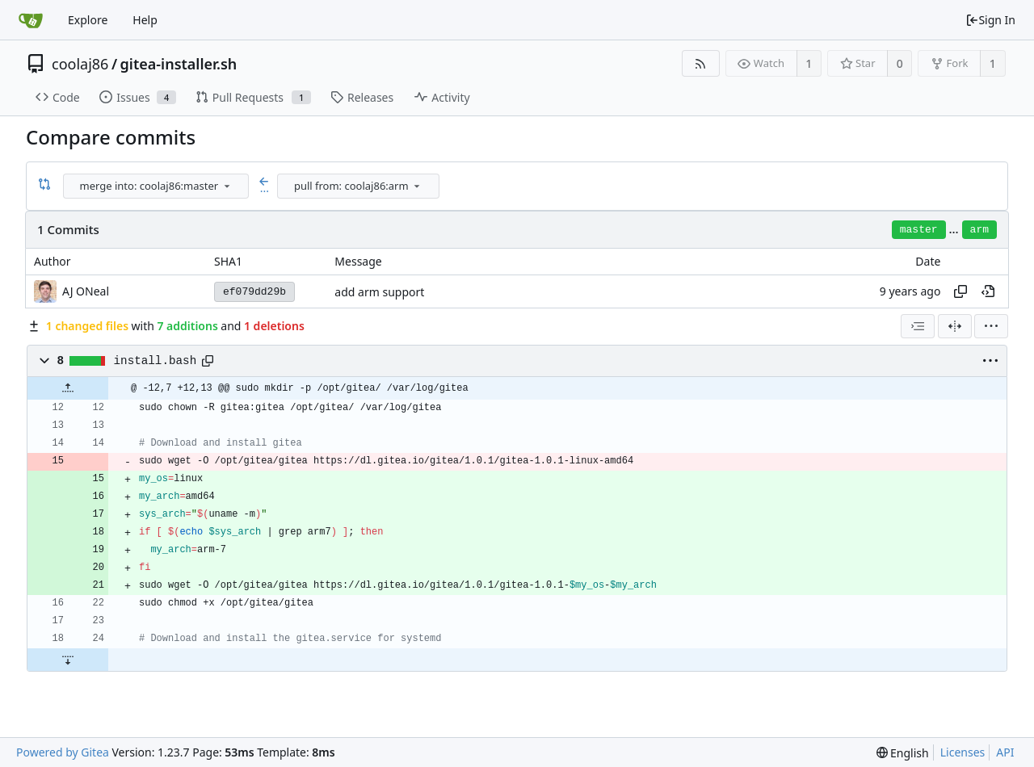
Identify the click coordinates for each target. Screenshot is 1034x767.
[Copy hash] (960, 291)
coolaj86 (80, 64)
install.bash (155, 360)
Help (145, 19)
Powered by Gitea (62, 752)
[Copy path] (207, 361)
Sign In (990, 19)
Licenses (963, 752)
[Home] (30, 20)
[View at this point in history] (988, 291)
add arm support (379, 292)
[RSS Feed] (701, 63)
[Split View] (955, 326)
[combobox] (157, 186)
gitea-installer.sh (178, 64)
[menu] (227, 185)
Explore (87, 19)
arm (979, 230)
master (919, 230)
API (1005, 752)
